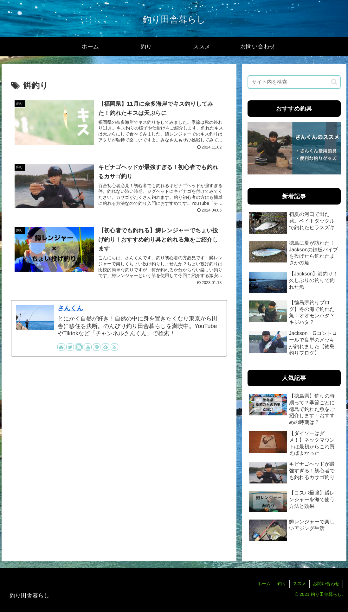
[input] (294, 82)
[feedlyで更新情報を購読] (105, 347)
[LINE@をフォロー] (96, 347)
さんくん (70, 308)
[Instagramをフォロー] (79, 347)
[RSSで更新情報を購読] (114, 347)
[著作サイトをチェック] (61, 347)
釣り (281, 583)
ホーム (264, 583)
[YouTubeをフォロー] (88, 347)
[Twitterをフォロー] (70, 347)
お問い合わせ (326, 583)
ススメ (299, 583)
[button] (334, 81)
